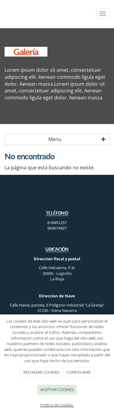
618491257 (57, 222)
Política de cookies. (57, 405)
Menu (76, 139)
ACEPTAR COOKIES (57, 389)
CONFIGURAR (79, 372)
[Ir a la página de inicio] (3, 13)
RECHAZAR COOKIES (41, 372)
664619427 (57, 228)
